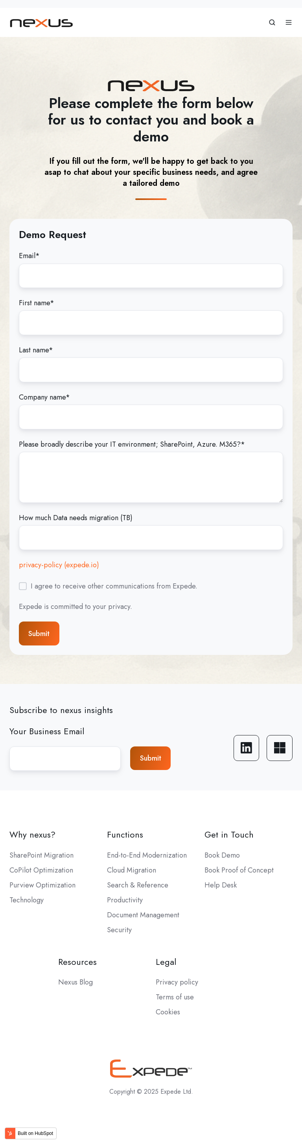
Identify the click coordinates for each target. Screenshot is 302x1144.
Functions (125, 835)
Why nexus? (32, 835)
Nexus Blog (75, 982)
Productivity (125, 900)
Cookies (168, 1012)
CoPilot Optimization (41, 870)
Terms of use (175, 997)
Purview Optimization (42, 885)
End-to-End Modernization (147, 855)
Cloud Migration (131, 870)
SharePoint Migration (41, 855)
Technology (26, 900)
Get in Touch (229, 835)
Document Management (143, 915)
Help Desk (220, 885)
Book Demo (222, 855)
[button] (272, 22)
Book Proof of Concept (239, 870)
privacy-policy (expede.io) (59, 565)
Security (119, 930)
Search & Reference (137, 885)
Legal (166, 962)
